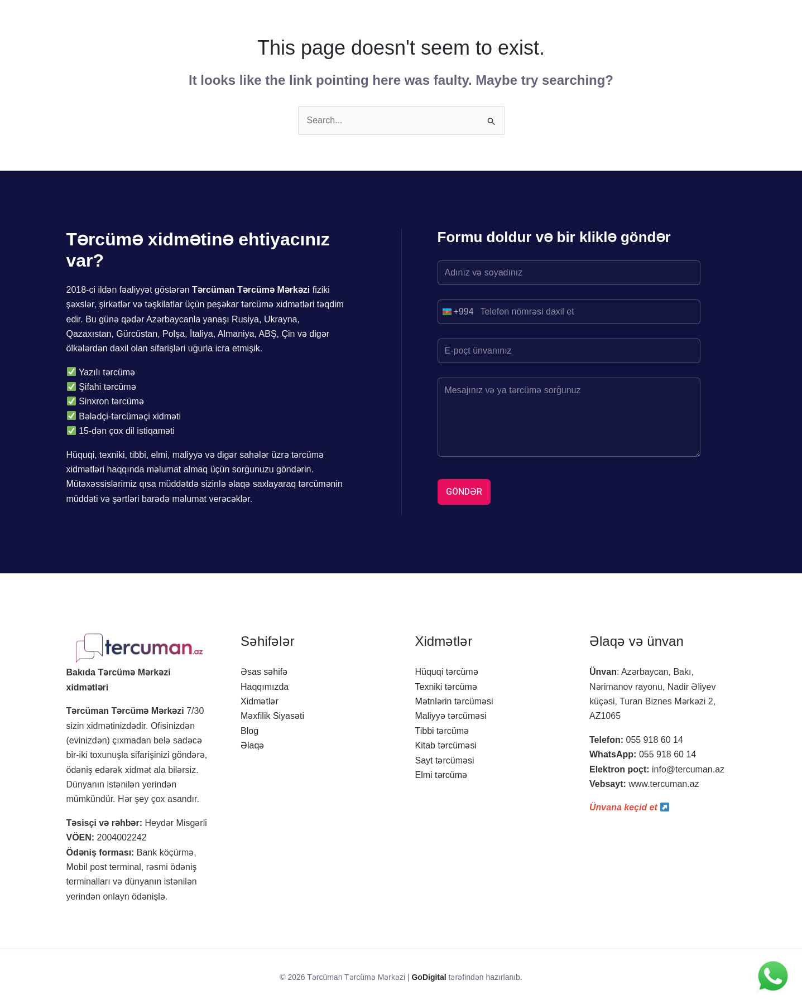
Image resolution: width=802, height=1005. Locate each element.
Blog (249, 731)
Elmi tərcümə (441, 775)
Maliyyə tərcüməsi (451, 716)
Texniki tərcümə (446, 687)
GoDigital (428, 977)
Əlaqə (252, 745)
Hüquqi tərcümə (446, 672)
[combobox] (456, 311)
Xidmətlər (259, 701)
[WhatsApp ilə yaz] (773, 976)
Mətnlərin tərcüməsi (454, 701)
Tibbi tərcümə (442, 731)
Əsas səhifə (264, 672)
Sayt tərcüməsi (444, 760)
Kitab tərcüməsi (446, 745)
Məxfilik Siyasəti (272, 716)
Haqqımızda (265, 687)
